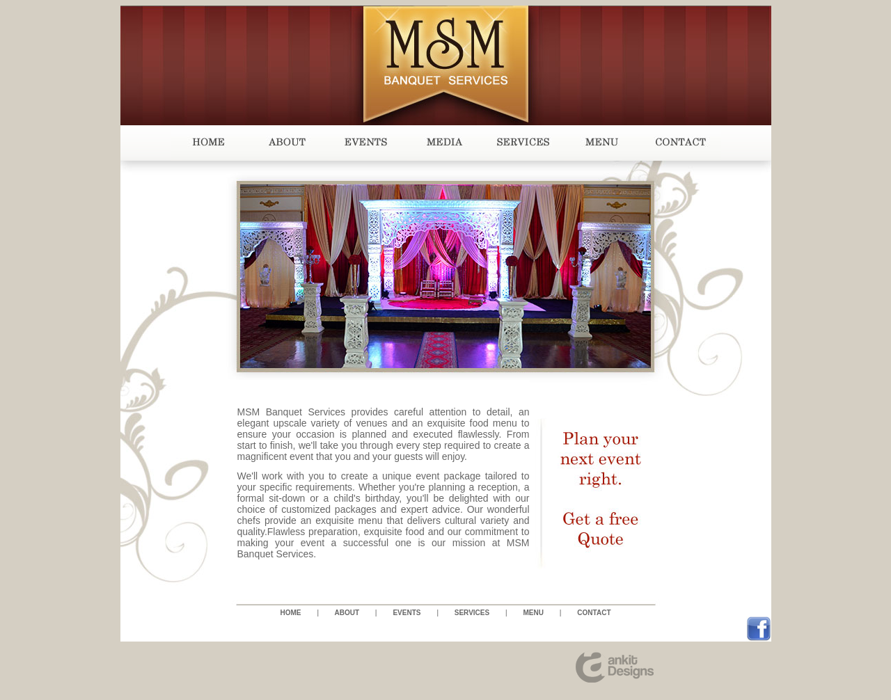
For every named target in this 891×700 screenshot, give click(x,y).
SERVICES (472, 613)
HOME (291, 613)
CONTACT (593, 613)
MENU (533, 613)
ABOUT (346, 613)
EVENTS (406, 613)
